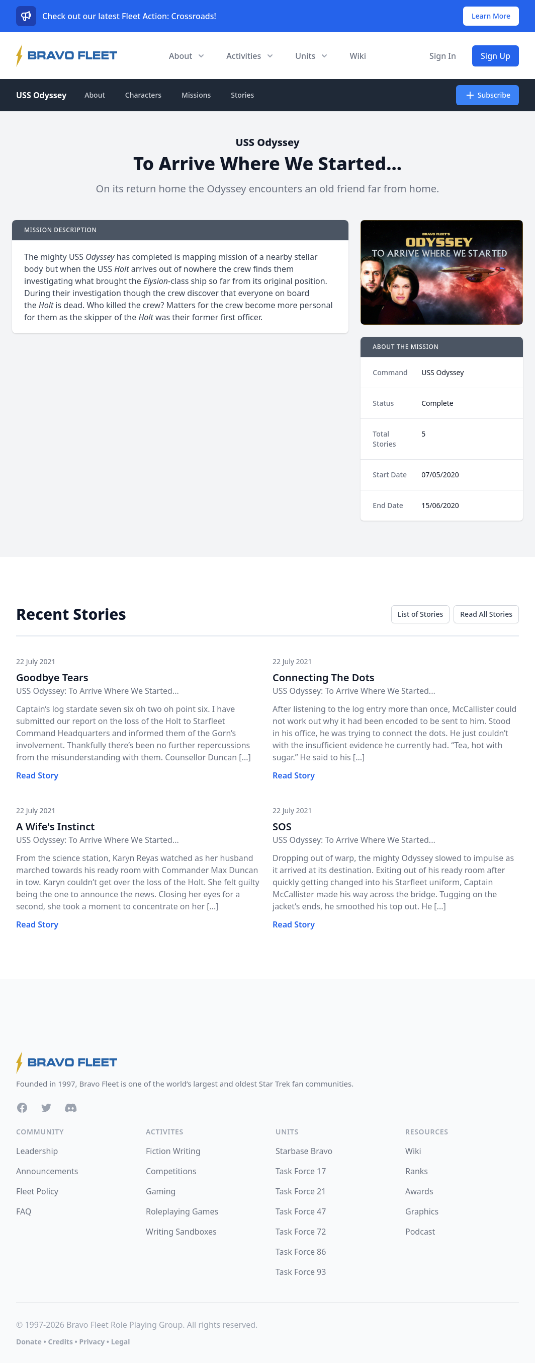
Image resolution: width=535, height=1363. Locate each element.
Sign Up (495, 55)
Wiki (357, 55)
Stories (242, 95)
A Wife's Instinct (55, 826)
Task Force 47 (301, 1211)
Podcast (420, 1231)
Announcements (47, 1171)
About (94, 95)
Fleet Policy (37, 1191)
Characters (143, 95)
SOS (282, 826)
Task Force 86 (301, 1251)
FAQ (23, 1211)
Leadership (37, 1151)
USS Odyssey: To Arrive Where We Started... (97, 690)
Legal (120, 1341)
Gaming (160, 1191)
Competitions (171, 1171)
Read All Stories (486, 614)
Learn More (491, 16)
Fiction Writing (173, 1151)
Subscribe (487, 95)
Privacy (92, 1341)
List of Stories (420, 614)
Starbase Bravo (304, 1151)
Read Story (37, 775)
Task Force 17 (301, 1171)
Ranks (416, 1171)
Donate (29, 1341)
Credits (60, 1341)
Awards (419, 1191)
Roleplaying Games (182, 1211)
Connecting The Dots (324, 677)
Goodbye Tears (52, 677)
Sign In (442, 55)
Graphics (421, 1211)
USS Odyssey (41, 95)
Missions (196, 95)
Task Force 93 (301, 1271)
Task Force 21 (301, 1191)
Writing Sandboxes (181, 1231)
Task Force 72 (301, 1231)
